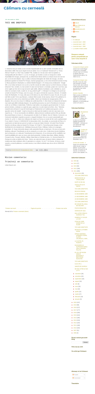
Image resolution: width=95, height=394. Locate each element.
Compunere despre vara (80, 80)
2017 (75, 310)
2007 (75, 330)
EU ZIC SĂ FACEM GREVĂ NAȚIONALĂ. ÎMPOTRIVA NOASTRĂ (80, 255)
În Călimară (76, 39)
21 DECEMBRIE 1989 (81, 196)
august (77, 281)
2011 (75, 325)
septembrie (78, 279)
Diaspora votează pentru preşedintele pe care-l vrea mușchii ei (79, 57)
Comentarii (76, 378)
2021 (75, 171)
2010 (75, 328)
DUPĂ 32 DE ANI (80, 182)
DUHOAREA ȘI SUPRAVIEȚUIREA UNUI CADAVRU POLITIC (81, 247)
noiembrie (78, 273)
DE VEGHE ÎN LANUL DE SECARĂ (81, 204)
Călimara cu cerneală (24, 8)
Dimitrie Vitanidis (78, 93)
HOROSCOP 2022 (80, 211)
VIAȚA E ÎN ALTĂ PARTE (80, 185)
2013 (75, 320)
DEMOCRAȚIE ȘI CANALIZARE (80, 178)
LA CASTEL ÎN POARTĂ (79, 241)
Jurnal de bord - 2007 (79, 44)
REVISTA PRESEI (80, 191)
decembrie (78, 173)
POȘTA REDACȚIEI (80, 208)
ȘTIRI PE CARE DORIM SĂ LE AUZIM (79, 223)
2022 (75, 168)
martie (77, 294)
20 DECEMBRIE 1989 (81, 199)
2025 (75, 161)
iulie (76, 284)
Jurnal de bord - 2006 (79, 42)
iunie (76, 286)
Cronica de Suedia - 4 (79, 142)
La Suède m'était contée (80, 48)
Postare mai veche (61, 208)
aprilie (77, 291)
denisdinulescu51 (80, 29)
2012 (75, 322)
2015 (75, 315)
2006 (75, 333)
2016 (75, 312)
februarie (77, 296)
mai (76, 289)
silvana (77, 31)
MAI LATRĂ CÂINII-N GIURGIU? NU (81, 214)
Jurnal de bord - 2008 (79, 46)
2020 (75, 302)
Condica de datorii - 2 (84, 130)
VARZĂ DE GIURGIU (81, 266)
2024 (75, 163)
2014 (75, 317)
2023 (75, 166)
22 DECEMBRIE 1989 (81, 194)
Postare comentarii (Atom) (21, 211)
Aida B (77, 23)
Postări (75, 374)
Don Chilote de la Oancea (80, 26)
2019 (75, 305)
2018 (75, 307)
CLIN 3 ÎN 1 (78, 264)
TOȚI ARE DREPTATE (81, 175)
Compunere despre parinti (80, 67)
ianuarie (77, 299)
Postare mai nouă (10, 208)
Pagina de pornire (36, 208)
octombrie (78, 276)
